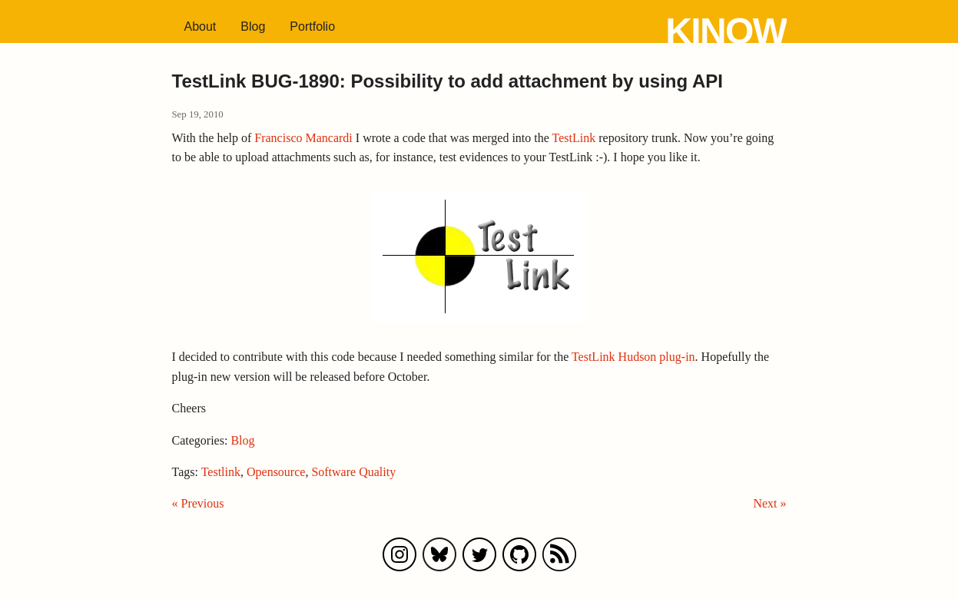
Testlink (220, 471)
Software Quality (353, 471)
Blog (252, 26)
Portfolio (312, 26)
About (200, 26)
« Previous (198, 503)
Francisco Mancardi (303, 137)
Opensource (276, 471)
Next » (769, 503)
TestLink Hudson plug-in (633, 356)
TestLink (574, 137)
